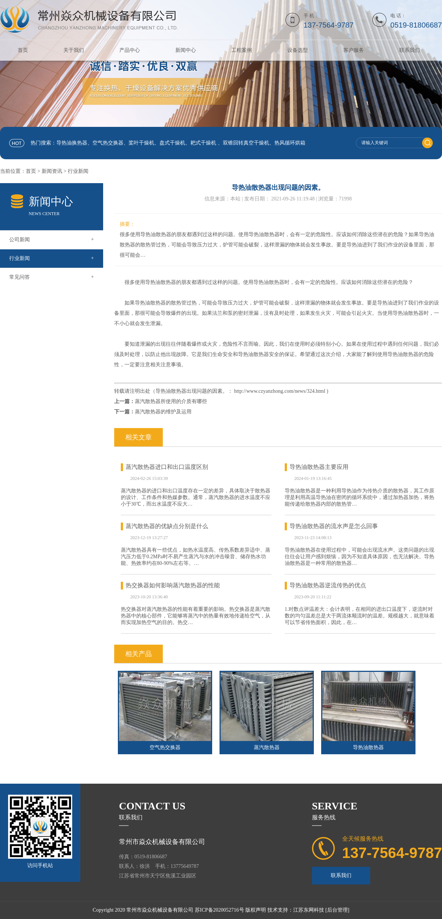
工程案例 (241, 50)
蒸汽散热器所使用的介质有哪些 (171, 401)
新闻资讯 (52, 171)
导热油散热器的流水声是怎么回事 (334, 526)
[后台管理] (337, 910)
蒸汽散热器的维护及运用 (163, 411)
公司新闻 (51, 239)
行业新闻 (78, 171)
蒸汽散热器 (267, 747)
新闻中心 (185, 50)
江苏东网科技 (308, 910)
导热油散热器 (368, 747)
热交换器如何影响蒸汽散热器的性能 (173, 585)
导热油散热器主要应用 (319, 467)
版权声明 (255, 910)
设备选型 (297, 50)
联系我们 (409, 50)
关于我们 (73, 50)
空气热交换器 (165, 747)
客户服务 (353, 50)
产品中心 (129, 50)
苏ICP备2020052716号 (219, 910)
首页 (23, 50)
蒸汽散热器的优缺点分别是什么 (167, 526)
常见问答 (51, 277)
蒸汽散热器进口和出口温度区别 (167, 467)
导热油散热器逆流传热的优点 (328, 585)
